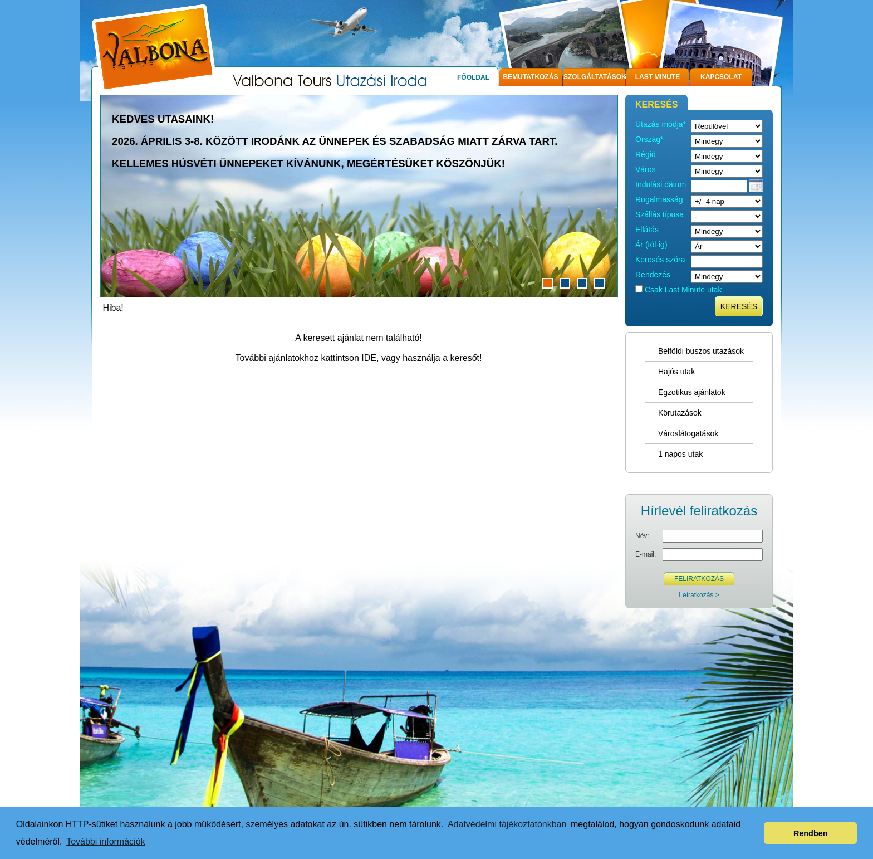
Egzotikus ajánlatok (691, 392)
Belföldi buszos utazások (701, 350)
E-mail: (645, 554)
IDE (368, 358)
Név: (642, 536)
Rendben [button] (810, 833)
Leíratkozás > (699, 595)
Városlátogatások (688, 433)
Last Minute (657, 77)
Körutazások (680, 412)
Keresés (738, 306)
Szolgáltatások (594, 77)
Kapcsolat (721, 77)
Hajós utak (676, 371)
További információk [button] (105, 841)
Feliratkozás (699, 579)
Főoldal (473, 77)
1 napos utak (680, 454)
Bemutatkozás (530, 77)
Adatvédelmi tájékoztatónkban (507, 824)
